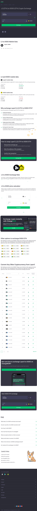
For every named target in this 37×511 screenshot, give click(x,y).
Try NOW (13, 228)
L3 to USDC (10, 332)
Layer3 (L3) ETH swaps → (5, 454)
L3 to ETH (10, 281)
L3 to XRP (10, 325)
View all (35, 351)
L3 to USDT (10, 292)
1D (1, 48)
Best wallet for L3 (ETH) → (5, 460)
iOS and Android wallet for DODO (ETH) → (8, 462)
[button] (31, 14)
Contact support (19, 369)
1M (5, 48)
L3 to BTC (10, 277)
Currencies (5, 4)
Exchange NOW (18, 158)
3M (7, 48)
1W (3, 48)
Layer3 (10, 4)
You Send (4, 13)
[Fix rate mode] (27, 20)
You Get (9, 202)
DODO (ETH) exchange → (5, 456)
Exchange (18, 25)
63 (7, 351)
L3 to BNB (10, 321)
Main (1, 4)
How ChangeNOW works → (5, 458)
